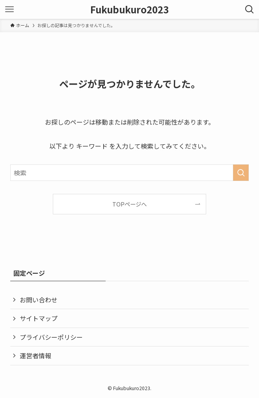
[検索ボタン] (249, 9)
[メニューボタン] (9, 9)
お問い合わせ (39, 299)
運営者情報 (35, 355)
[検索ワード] (129, 172)
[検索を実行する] (241, 172)
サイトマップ (39, 318)
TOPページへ (129, 204)
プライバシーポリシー (51, 337)
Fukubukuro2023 (129, 9)
